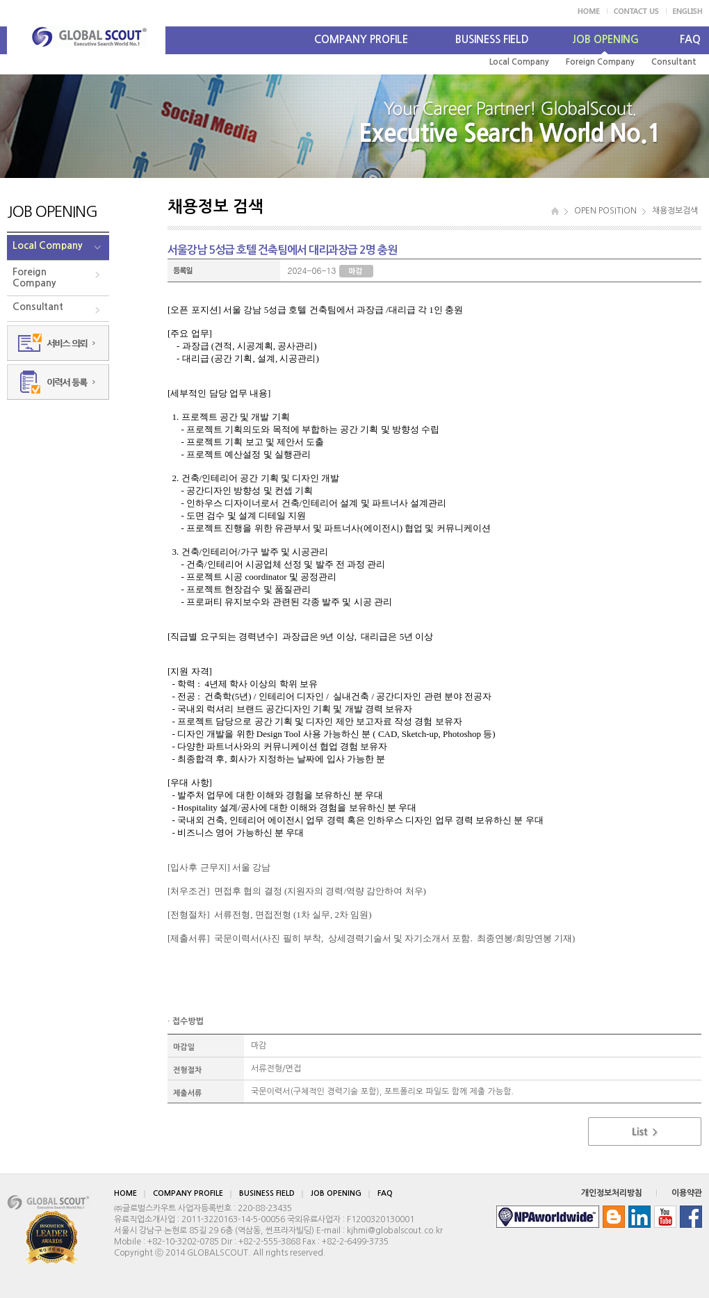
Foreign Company (600, 62)
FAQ (690, 39)
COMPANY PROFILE (361, 39)
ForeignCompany (34, 277)
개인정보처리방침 (611, 1193)
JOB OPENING (605, 39)
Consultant (673, 62)
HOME (125, 1193)
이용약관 (686, 1193)
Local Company (519, 62)
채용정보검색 (675, 210)
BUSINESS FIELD (492, 39)
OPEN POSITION (605, 210)
